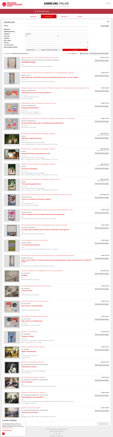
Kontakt (79, 16)
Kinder (35, 57)
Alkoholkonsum (24, 392)
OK (3, 433)
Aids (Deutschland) (25, 194)
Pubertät (50, 88)
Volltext (6, 25)
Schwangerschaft (58, 88)
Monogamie (52, 118)
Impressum (53, 436)
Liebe (31, 118)
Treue (66, 118)
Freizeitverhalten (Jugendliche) (28, 270)
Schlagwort (7, 33)
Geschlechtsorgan (25, 103)
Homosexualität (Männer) (53, 194)
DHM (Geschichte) (25, 72)
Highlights (33, 16)
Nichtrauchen (40, 286)
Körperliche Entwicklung (44, 57)
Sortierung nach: (16, 53)
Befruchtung (34, 316)
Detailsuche (48, 16)
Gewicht (36, 240)
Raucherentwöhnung (57, 270)
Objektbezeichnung (9, 31)
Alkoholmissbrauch (34, 392)
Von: (26, 36)
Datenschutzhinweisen (7, 427)
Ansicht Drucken (84, 53)
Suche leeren (31, 50)
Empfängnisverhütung (26, 88)
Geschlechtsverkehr (42, 88)
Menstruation (44, 118)
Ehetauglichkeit (25, 118)
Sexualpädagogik (44, 133)
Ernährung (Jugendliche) (27, 240)
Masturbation (36, 118)
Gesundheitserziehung (36, 72)
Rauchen (49, 270)
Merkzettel (64, 16)
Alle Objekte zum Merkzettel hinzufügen (99, 53)
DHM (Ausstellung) (25, 225)
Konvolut (6, 42)
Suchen (75, 50)
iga (54, 225)
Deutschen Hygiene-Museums (60, 429)
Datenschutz (60, 436)
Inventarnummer (8, 45)
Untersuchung (55, 57)
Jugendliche (30, 57)
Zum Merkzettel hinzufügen (102, 60)
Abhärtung (23, 347)
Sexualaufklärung (67, 88)
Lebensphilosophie (32, 331)
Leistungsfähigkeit (41, 270)
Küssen (58, 179)
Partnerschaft (48, 286)
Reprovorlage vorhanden (10, 47)
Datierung (6, 36)
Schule (87, 88)
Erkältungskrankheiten (32, 347)
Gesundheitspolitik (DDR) (61, 72)
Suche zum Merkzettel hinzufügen (49, 50)
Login (108, 3)
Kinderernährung (43, 240)
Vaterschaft (75, 88)
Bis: (58, 36)
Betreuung (23, 57)
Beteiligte (6, 38)
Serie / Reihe (7, 40)
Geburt (34, 88)
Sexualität (59, 209)
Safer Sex (69, 194)
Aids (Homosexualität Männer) (38, 194)
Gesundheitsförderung (48, 72)
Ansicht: (72, 53)
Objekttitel (7, 29)
